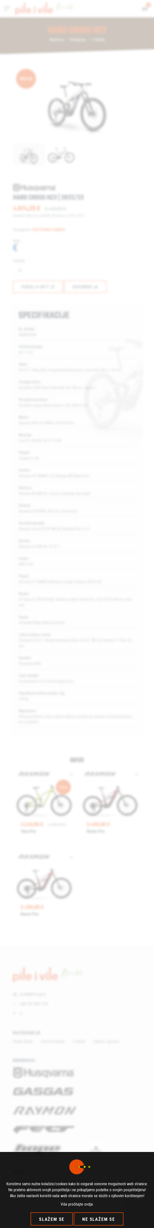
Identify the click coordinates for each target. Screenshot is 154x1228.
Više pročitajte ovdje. (77, 1204)
